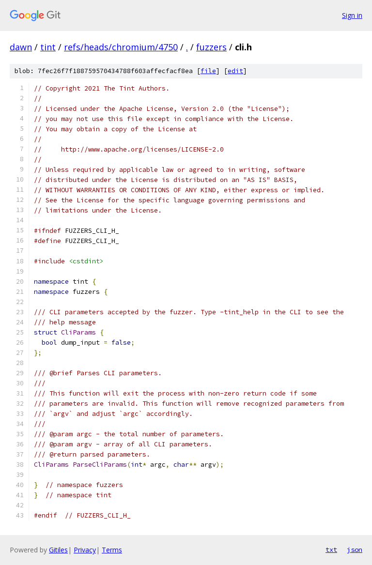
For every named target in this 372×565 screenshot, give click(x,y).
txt (331, 549)
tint (48, 47)
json (354, 549)
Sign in (352, 15)
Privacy (85, 549)
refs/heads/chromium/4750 (121, 47)
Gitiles (58, 549)
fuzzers (211, 47)
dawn (21, 47)
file (208, 71)
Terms (112, 549)
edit (235, 71)
